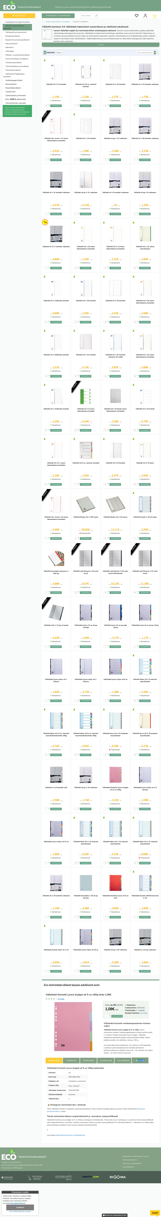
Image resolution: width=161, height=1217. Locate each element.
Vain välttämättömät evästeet (20, 1211)
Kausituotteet (10, 84)
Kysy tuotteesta (123, 1060)
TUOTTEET (19, 15)
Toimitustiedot (88, 1060)
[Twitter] (141, 1060)
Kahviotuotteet (10, 43)
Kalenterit (8, 47)
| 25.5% (116, 1005)
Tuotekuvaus (71, 1060)
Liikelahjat (8, 51)
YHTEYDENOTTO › (128, 1167)
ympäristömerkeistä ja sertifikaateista (70, 1135)
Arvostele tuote (106, 1060)
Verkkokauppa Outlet (12, 80)
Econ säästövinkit (14, 99)
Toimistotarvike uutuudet (14, 103)
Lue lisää (143, 1013)
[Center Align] (45, 52)
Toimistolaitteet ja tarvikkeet (16, 66)
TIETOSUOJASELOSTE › (130, 1160)
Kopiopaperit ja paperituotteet (16, 22)
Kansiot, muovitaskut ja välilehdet (13, 27)
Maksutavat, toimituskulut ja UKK (114, 1215)
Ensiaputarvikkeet (11, 36)
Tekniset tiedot (54, 1060)
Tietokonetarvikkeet (12, 62)
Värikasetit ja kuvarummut (15, 32)
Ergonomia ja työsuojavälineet (16, 40)
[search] (96, 14)
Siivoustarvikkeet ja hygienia (15, 59)
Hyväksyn (20, 1207)
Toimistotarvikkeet (12, 70)
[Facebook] (143, 1060)
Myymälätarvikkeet (12, 88)
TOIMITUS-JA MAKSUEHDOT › (132, 1164)
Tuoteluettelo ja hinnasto (14, 95)
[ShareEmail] (137, 1060)
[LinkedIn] (139, 1060)
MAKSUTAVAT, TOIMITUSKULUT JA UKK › (135, 1156)
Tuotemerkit (9, 91)
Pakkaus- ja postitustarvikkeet (16, 55)
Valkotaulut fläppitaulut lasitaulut (13, 75)
